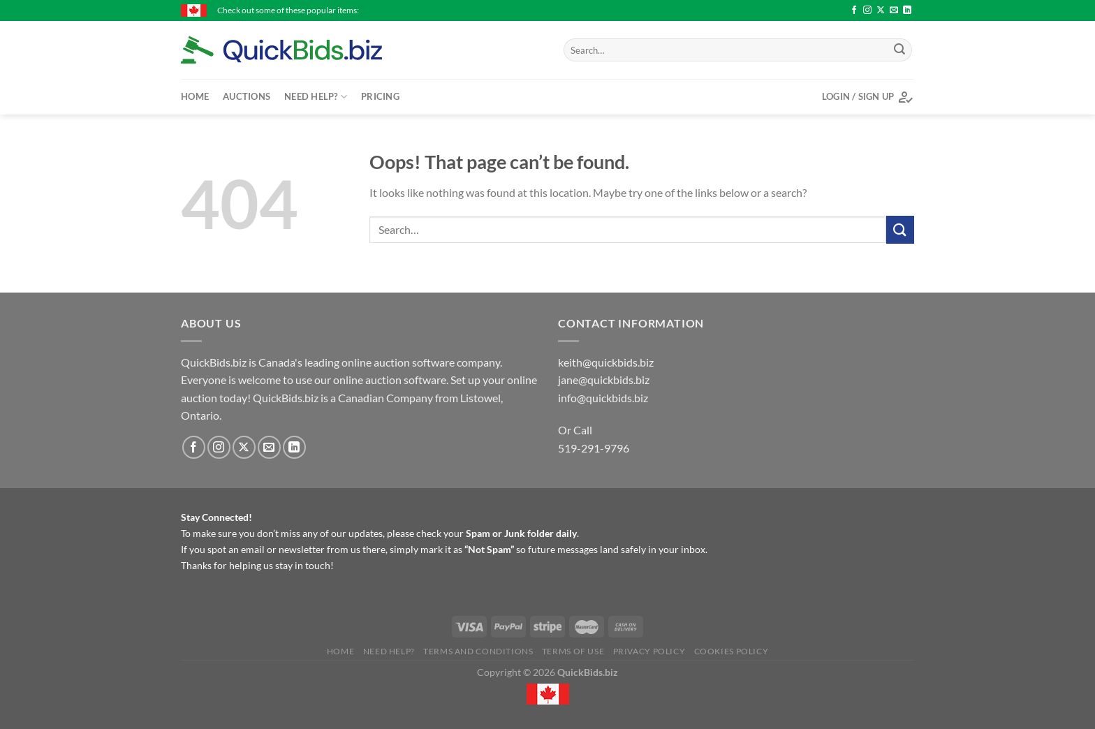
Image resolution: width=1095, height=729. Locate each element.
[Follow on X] (880, 10)
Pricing (380, 96)
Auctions (246, 96)
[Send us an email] (894, 10)
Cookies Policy (731, 651)
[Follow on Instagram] (867, 10)
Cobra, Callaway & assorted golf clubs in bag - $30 (565, 10)
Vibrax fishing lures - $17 (409, 10)
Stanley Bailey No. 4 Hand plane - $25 (743, 10)
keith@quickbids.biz (606, 362)
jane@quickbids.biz (603, 379)
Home (195, 96)
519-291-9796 (593, 448)
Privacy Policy (649, 651)
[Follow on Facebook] (854, 10)
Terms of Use (573, 651)
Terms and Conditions (478, 651)
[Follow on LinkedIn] (907, 10)
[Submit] (899, 50)
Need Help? (315, 96)
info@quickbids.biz (603, 397)
